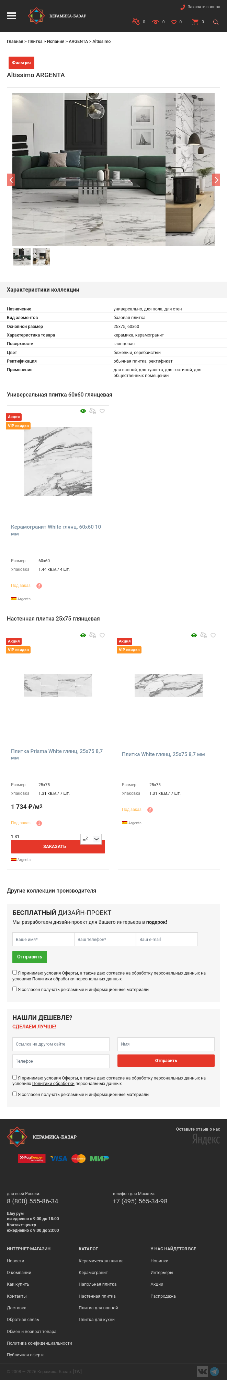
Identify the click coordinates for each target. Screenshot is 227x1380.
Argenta (21, 599)
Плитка (34, 41)
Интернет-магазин (28, 1248)
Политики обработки (53, 978)
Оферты (70, 973)
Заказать (54, 846)
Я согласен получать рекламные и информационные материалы (83, 989)
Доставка (16, 1307)
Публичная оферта (26, 1354)
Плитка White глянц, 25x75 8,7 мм (163, 754)
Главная (15, 41)
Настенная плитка (97, 1296)
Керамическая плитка (101, 1260)
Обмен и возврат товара (31, 1331)
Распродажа (163, 1296)
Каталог (88, 1248)
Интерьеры (162, 1272)
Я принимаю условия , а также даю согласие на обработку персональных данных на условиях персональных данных (109, 975)
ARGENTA (78, 41)
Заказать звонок (204, 6)
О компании (19, 1272)
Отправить (29, 957)
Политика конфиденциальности (39, 1343)
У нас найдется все (173, 1248)
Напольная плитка (97, 1284)
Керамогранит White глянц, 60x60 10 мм (56, 530)
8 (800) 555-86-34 (32, 1201)
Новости (15, 1260)
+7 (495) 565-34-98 (140, 1201)
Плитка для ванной (98, 1307)
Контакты (17, 1296)
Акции (157, 1284)
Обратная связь (23, 1319)
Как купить (18, 1284)
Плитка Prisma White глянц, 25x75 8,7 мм (57, 754)
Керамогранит (93, 1272)
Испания (56, 41)
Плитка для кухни (97, 1319)
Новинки (160, 1260)
